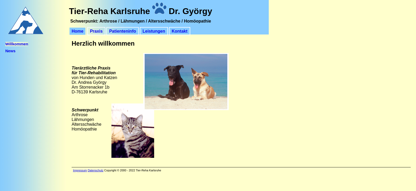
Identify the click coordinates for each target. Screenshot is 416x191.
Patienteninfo (122, 31)
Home (77, 31)
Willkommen (16, 44)
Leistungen (153, 31)
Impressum (80, 170)
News (10, 51)
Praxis (96, 31)
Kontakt (180, 31)
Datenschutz (95, 170)
